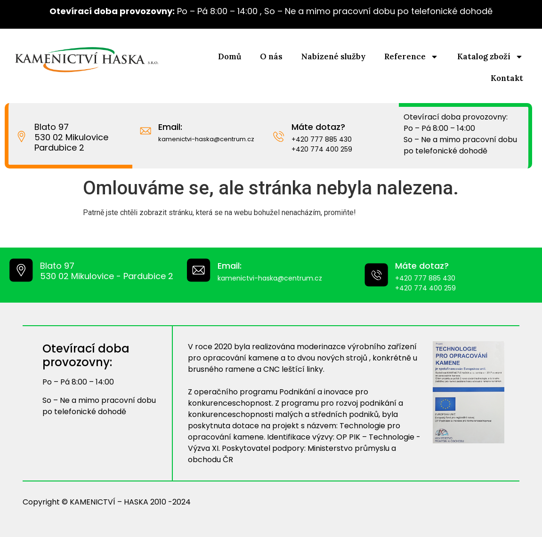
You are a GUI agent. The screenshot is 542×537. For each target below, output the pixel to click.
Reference (411, 56)
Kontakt (507, 78)
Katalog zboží (490, 56)
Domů (229, 56)
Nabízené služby (333, 56)
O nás (271, 56)
